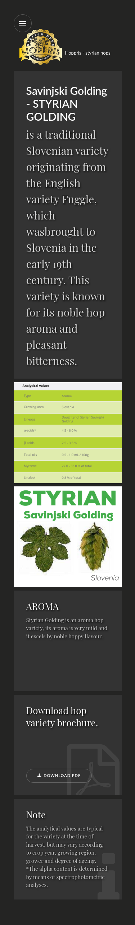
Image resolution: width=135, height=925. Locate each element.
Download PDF (59, 775)
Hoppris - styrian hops (88, 53)
